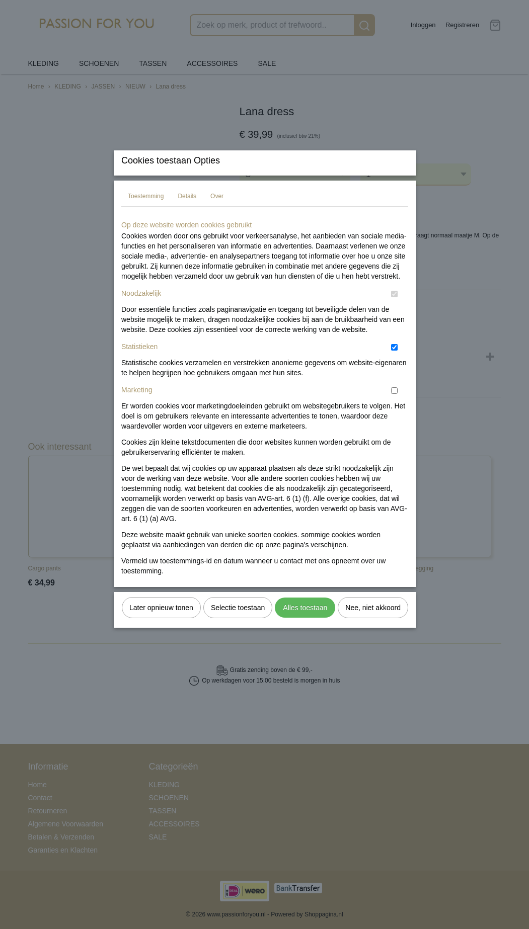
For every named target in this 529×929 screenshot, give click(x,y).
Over (216, 216)
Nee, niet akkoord (373, 628)
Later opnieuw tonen (161, 628)
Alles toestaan (305, 628)
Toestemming (146, 216)
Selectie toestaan (238, 628)
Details (187, 216)
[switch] (394, 314)
